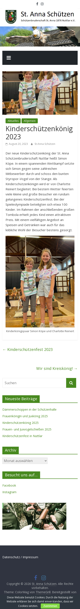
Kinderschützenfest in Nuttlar (22, 436)
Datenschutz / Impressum (20, 557)
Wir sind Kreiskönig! (57, 368)
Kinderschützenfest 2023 (27, 349)
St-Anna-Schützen (45, 144)
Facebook (9, 485)
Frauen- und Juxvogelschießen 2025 (26, 429)
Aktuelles (13, 121)
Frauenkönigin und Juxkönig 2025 (25, 416)
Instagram (9, 492)
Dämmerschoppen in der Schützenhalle (29, 409)
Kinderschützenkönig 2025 (20, 423)
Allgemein (30, 121)
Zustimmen (50, 606)
